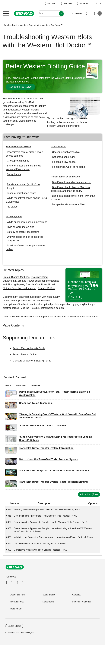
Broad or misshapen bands (21, 193)
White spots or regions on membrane (27, 222)
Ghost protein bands (18, 160)
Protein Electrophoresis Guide (29, 348)
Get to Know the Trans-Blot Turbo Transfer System (48, 459)
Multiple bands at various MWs (69, 204)
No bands (12, 206)
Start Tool (75, 297)
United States (14, 626)
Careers (76, 595)
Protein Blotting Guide (25, 354)
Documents (21, 385)
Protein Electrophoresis (42, 308)
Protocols (35, 385)
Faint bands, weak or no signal (68, 167)
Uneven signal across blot (66, 152)
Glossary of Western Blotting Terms (32, 360)
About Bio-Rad (17, 595)
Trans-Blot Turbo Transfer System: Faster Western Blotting (53, 481)
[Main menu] (6, 13)
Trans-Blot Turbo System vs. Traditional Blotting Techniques (54, 470)
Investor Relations (81, 602)
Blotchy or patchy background (23, 232)
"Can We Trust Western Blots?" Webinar (42, 425)
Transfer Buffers (46, 288)
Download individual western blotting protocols (28, 316)
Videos (8, 385)
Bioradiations (16, 602)
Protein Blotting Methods (16, 277)
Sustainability (49, 595)
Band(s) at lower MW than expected (71, 182)
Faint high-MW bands (63, 162)
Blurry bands (14, 174)
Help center (16, 609)
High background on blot (20, 227)
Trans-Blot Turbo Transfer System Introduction (46, 448)
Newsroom (48, 602)
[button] (0, 25)
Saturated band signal (64, 157)
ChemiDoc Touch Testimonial (36, 403)
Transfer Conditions (36, 284)
